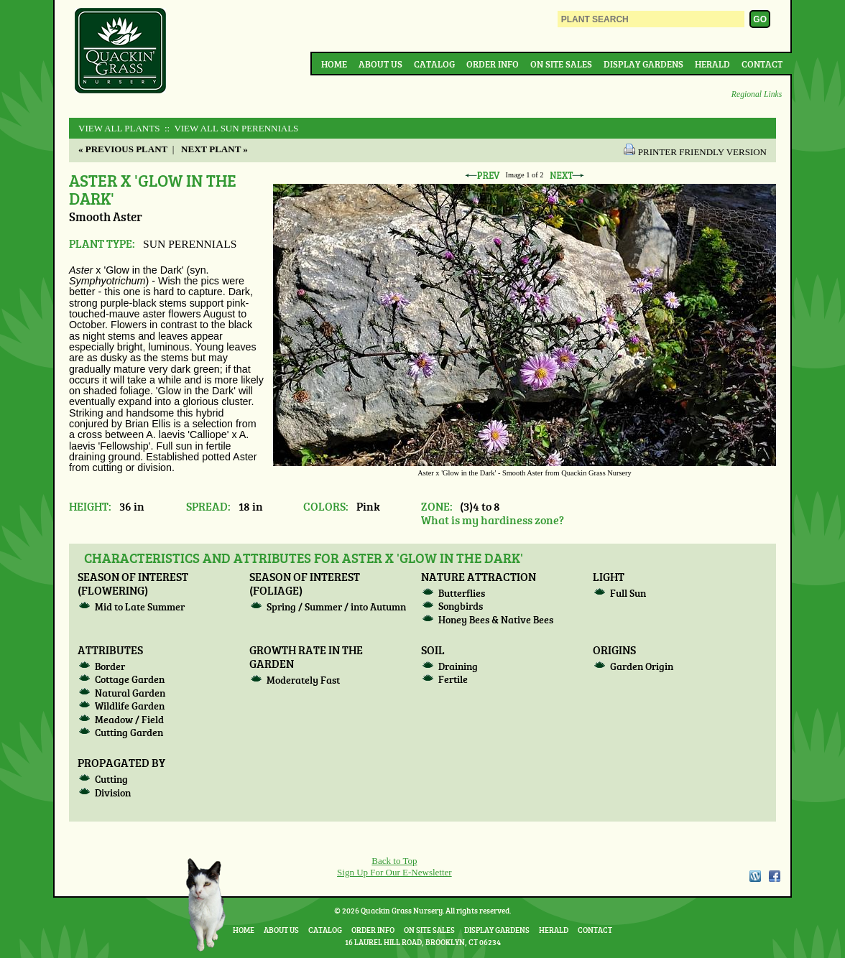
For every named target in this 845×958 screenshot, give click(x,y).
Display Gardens (643, 63)
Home (334, 63)
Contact (762, 63)
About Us (380, 63)
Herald (712, 63)
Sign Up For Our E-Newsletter (394, 872)
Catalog (434, 63)
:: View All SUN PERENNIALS (230, 128)
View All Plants (119, 128)
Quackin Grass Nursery (121, 51)
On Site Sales (561, 63)
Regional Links (756, 94)
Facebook (774, 876)
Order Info (492, 63)
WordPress (754, 876)
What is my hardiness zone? (492, 519)
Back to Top (394, 860)
